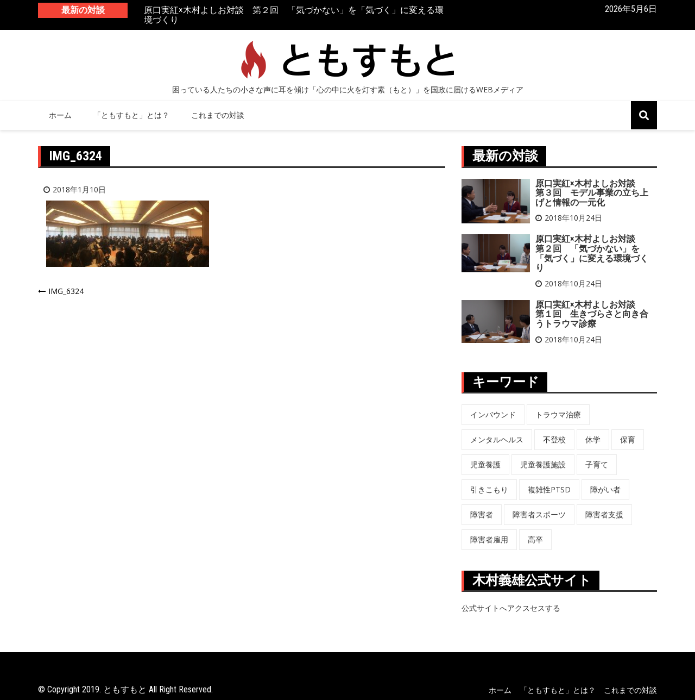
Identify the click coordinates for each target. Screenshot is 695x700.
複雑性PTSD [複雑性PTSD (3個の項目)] (549, 489)
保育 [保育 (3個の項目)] (627, 439)
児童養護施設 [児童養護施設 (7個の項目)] (543, 464)
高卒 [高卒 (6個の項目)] (535, 539)
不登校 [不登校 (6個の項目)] (554, 439)
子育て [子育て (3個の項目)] (596, 464)
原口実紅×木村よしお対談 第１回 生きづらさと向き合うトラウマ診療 (591, 314)
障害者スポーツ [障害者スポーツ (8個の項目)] (539, 514)
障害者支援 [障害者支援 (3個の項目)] (604, 514)
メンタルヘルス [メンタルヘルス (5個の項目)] (496, 439)
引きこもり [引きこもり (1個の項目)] (489, 489)
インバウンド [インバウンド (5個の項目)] (493, 414)
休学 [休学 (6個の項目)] (593, 439)
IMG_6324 (66, 291)
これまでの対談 (217, 115)
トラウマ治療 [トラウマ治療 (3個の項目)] (558, 414)
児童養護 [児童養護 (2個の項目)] (485, 464)
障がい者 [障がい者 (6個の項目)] (605, 489)
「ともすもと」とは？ (131, 115)
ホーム (60, 115)
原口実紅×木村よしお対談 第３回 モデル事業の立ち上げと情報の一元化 (591, 193)
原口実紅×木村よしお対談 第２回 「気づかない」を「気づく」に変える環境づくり (294, 15)
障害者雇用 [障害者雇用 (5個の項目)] (489, 539)
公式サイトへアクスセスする (511, 608)
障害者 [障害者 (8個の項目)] (481, 514)
